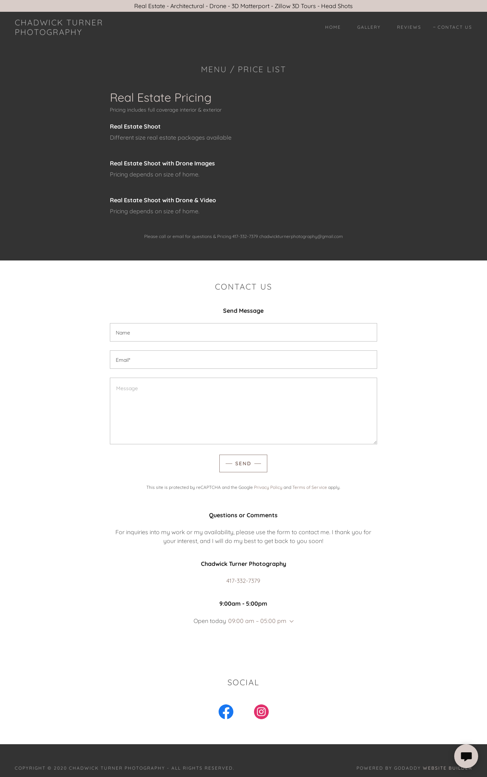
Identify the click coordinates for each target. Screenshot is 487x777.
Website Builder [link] (447, 768)
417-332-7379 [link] (243, 580)
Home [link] (333, 27)
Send (243, 463)
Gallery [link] (369, 27)
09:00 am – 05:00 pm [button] (257, 620)
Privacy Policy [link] (268, 487)
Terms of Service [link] (309, 487)
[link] (77, 32)
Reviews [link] (409, 27)
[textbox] (243, 332)
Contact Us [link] (455, 27)
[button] (290, 621)
